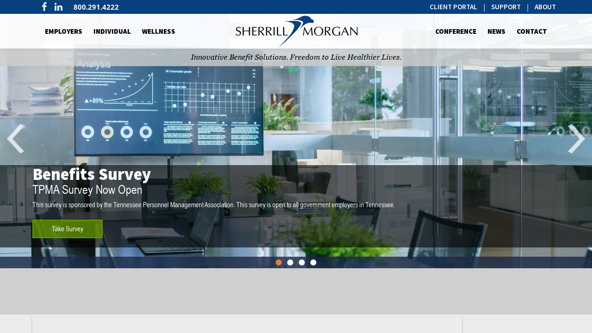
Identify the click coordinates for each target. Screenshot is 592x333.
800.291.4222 (96, 7)
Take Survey (67, 229)
